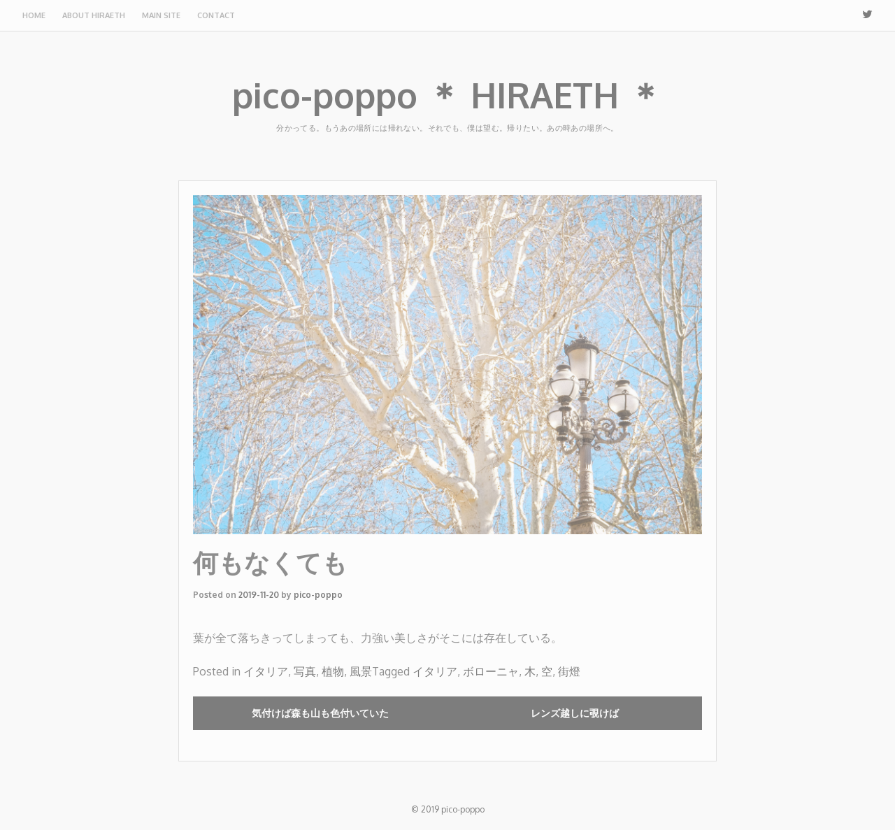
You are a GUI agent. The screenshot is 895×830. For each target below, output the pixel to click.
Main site (161, 15)
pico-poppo (318, 594)
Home (33, 15)
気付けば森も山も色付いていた (320, 713)
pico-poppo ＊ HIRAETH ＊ (447, 95)
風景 (361, 671)
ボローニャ (491, 671)
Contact (216, 15)
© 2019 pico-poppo (448, 809)
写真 (305, 671)
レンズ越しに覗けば (575, 713)
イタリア (265, 671)
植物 (333, 671)
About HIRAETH (93, 15)
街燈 (569, 671)
